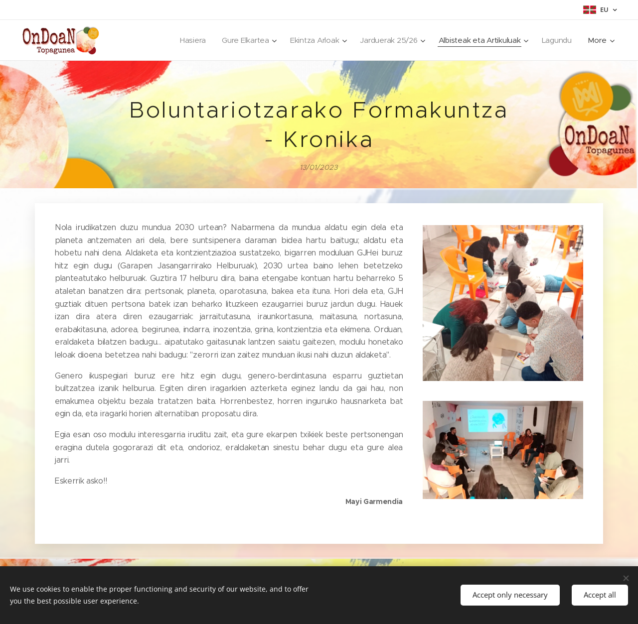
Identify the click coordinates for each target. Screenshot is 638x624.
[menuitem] (186, 40)
